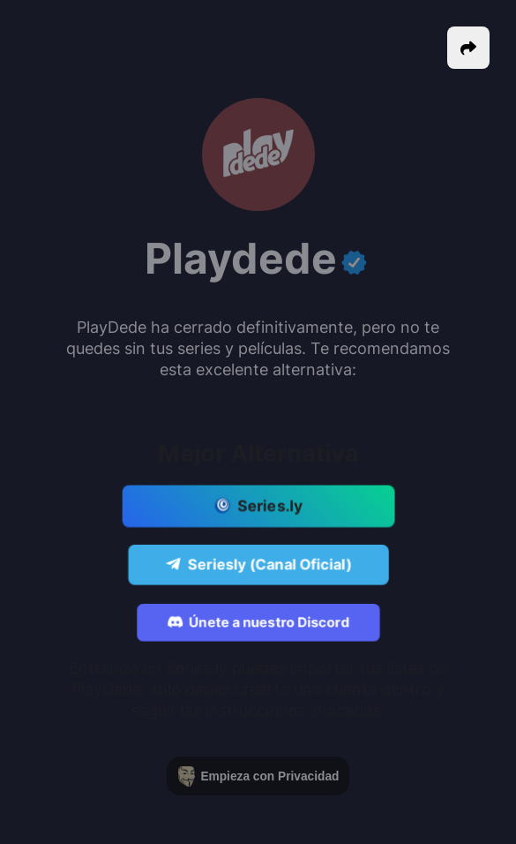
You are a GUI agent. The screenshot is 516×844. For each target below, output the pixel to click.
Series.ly (258, 506)
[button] (468, 47)
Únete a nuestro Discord (258, 623)
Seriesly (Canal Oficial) (258, 565)
